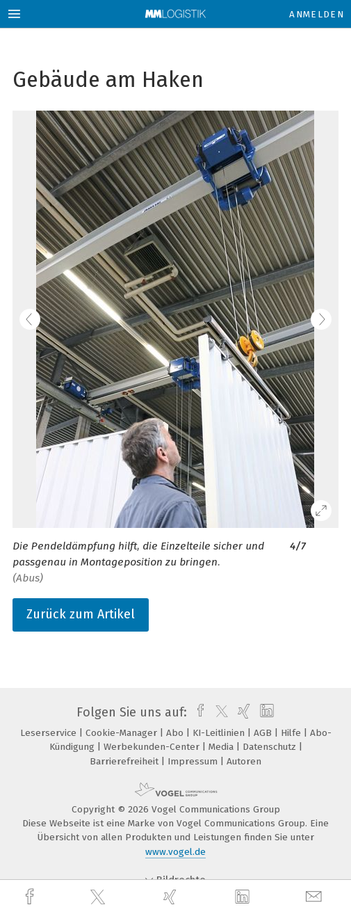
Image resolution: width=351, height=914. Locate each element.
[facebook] (31, 897)
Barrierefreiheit (125, 761)
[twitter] (99, 897)
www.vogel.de (175, 852)
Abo (176, 733)
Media (222, 747)
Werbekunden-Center (153, 747)
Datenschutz (271, 747)
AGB (264, 733)
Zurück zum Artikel (80, 614)
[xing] (171, 897)
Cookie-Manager (122, 733)
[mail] (315, 897)
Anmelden (316, 14)
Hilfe (292, 733)
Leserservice (49, 733)
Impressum (194, 761)
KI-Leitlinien (220, 733)
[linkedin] (244, 897)
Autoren (244, 761)
